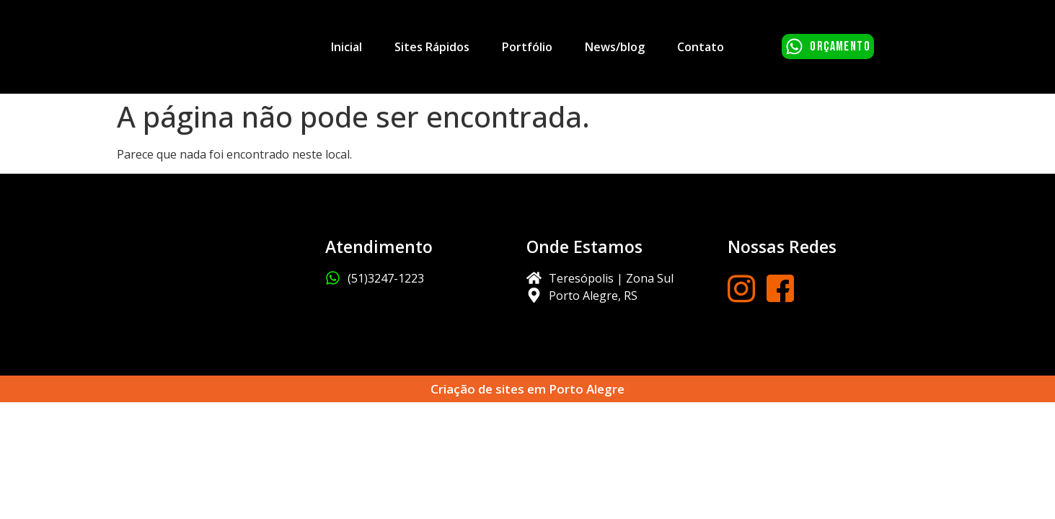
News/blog (615, 47)
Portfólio (527, 47)
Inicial (346, 47)
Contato (700, 47)
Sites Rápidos (431, 47)
